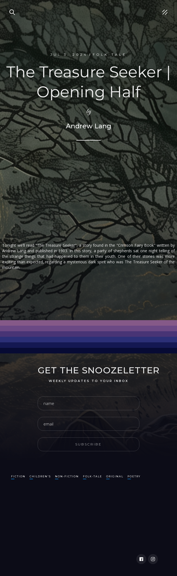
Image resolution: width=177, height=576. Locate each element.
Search (10, 5)
